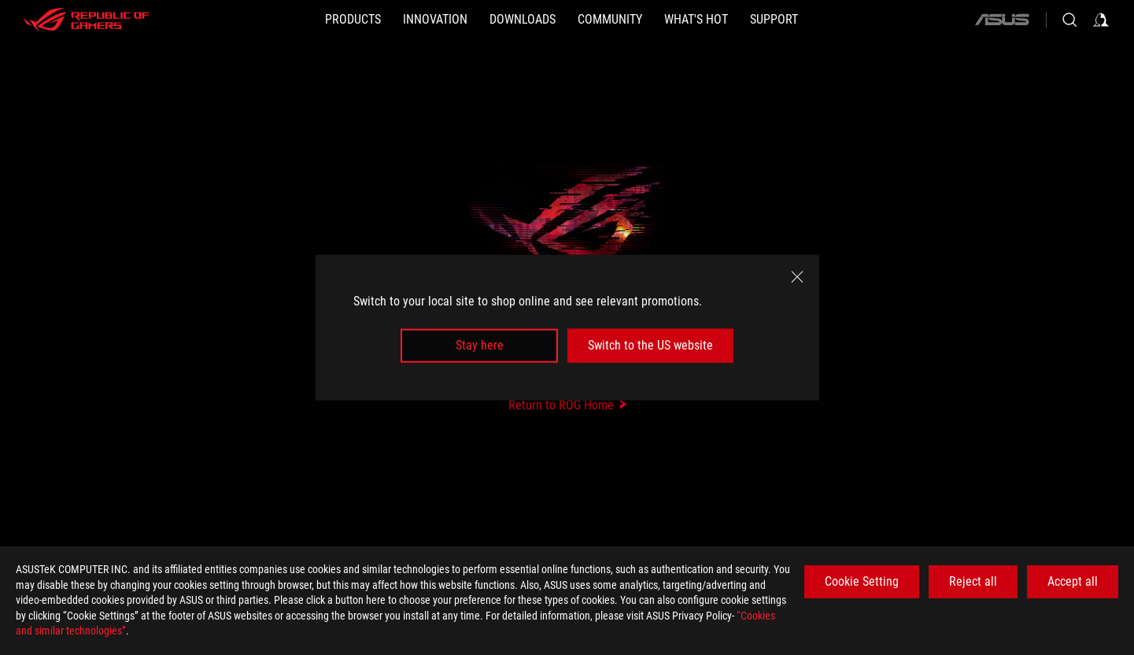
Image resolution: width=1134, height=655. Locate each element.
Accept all (1072, 581)
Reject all (973, 581)
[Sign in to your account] (1101, 19)
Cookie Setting (862, 581)
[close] (797, 277)
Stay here (480, 345)
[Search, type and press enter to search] (1069, 19)
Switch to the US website (650, 345)
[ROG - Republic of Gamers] (87, 19)
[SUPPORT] (774, 19)
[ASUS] (1001, 19)
